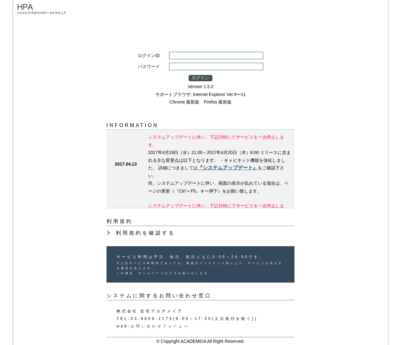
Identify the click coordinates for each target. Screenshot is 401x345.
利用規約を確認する (145, 233)
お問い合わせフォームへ (160, 326)
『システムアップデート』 (228, 167)
